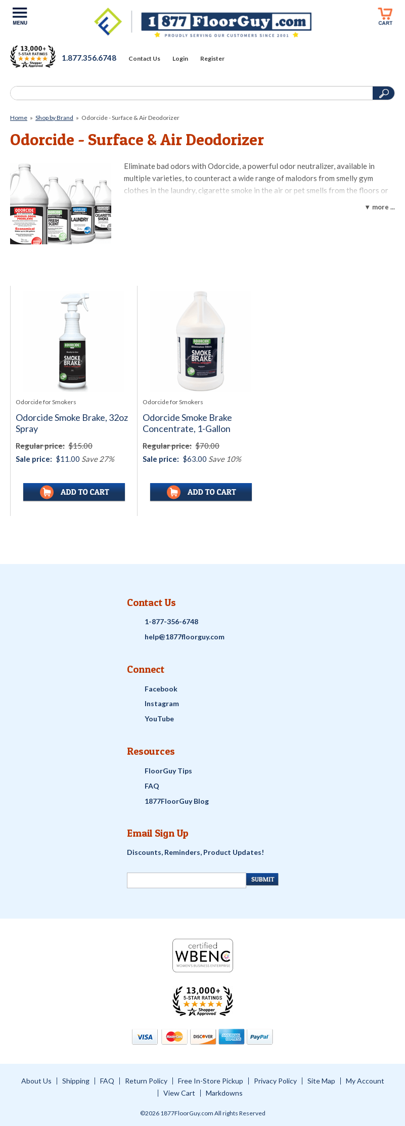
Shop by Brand (54, 117)
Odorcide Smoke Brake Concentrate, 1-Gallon (187, 423)
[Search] (190, 93)
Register (212, 59)
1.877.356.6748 (89, 57)
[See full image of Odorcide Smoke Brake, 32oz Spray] (74, 341)
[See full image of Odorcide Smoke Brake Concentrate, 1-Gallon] (201, 341)
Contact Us (144, 59)
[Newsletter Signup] (187, 880)
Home (18, 117)
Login (180, 59)
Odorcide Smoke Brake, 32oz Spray (72, 423)
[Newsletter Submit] (262, 879)
